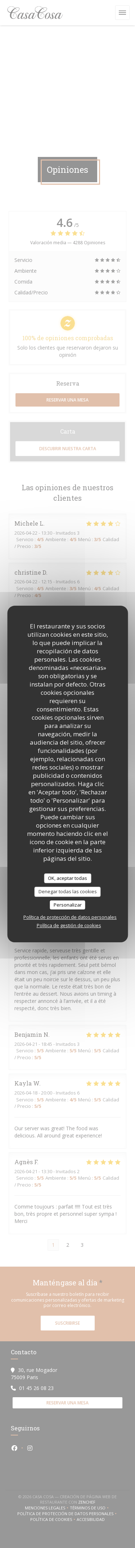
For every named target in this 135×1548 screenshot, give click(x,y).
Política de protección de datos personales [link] (70, 917)
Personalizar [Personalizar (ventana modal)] (68, 905)
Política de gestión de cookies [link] (69, 925)
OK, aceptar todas (67, 878)
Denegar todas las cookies (68, 891)
